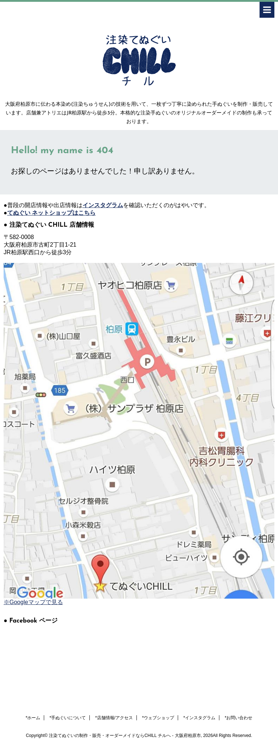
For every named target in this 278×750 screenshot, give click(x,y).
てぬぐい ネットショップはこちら (51, 213)
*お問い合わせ (239, 717)
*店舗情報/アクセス (114, 717)
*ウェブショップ (158, 717)
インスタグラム (103, 205)
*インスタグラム (200, 717)
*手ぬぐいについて (68, 717)
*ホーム (33, 717)
